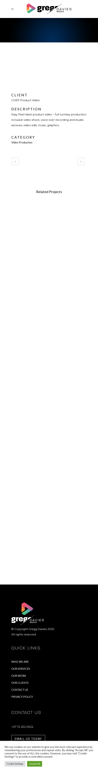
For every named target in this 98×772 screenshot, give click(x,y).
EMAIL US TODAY (28, 739)
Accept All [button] (34, 763)
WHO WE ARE (20, 661)
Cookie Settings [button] (15, 763)
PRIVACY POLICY (22, 696)
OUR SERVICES (20, 668)
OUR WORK (18, 675)
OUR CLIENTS (20, 682)
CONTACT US (19, 689)
